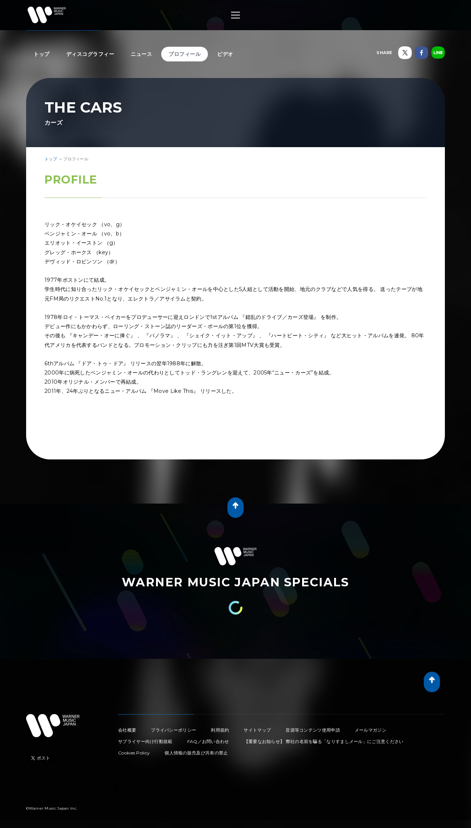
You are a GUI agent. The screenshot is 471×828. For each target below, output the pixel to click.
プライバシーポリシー (173, 730)
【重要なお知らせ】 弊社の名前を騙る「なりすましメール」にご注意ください (324, 741)
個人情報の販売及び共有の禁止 (196, 753)
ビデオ (225, 54)
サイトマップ (257, 730)
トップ (41, 54)
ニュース (141, 54)
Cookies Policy (134, 753)
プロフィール (185, 54)
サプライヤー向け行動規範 (145, 741)
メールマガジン (370, 730)
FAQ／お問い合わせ (208, 741)
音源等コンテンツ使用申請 (313, 730)
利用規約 (220, 730)
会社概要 (127, 730)
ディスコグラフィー (90, 54)
